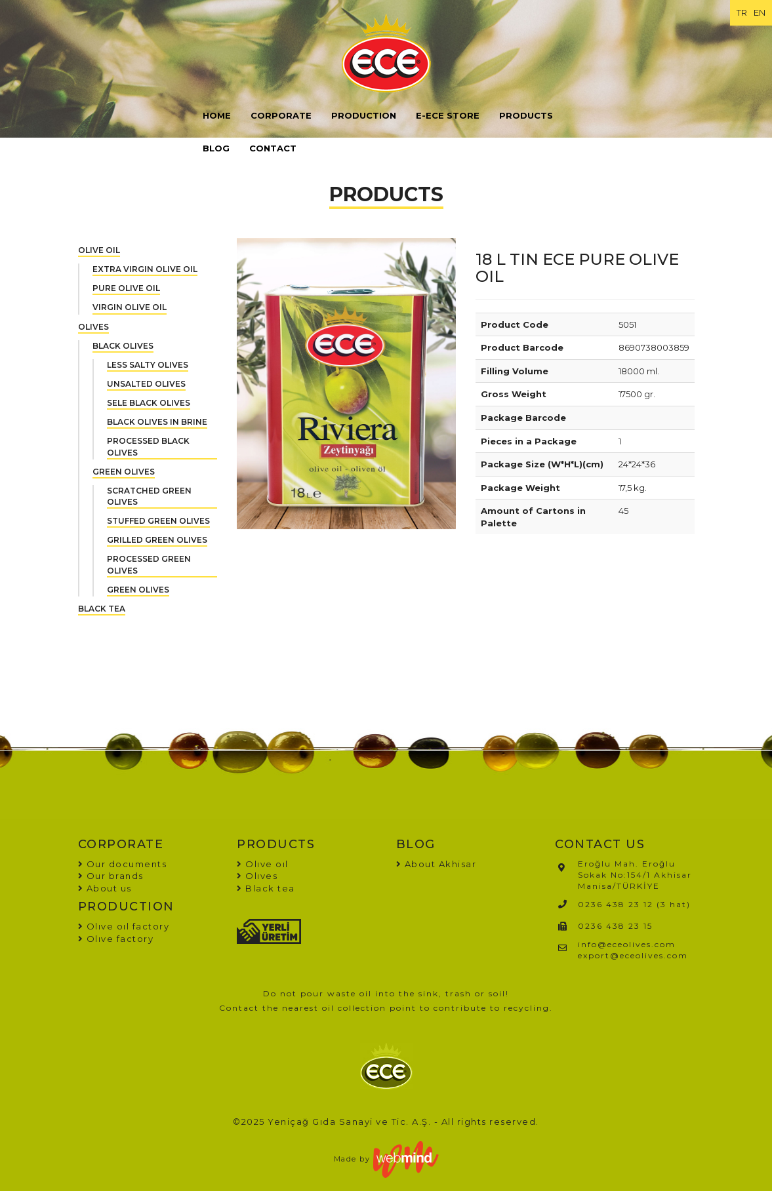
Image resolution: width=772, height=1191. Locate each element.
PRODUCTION (363, 115)
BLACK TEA (101, 609)
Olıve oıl (263, 864)
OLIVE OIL (99, 250)
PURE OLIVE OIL (126, 288)
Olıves (257, 875)
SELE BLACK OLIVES (148, 403)
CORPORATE (281, 115)
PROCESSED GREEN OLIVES (149, 564)
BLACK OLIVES (122, 346)
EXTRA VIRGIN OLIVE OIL (144, 269)
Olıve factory (116, 938)
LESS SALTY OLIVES (147, 365)
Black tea (266, 888)
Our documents (122, 864)
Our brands (111, 875)
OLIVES (93, 327)
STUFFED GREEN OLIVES (158, 521)
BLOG (216, 148)
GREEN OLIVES (123, 472)
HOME (217, 115)
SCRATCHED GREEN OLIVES (149, 496)
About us (105, 888)
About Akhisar (441, 864)
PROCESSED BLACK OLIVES (148, 446)
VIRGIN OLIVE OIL (129, 307)
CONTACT (272, 148)
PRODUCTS (526, 115)
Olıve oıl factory (124, 926)
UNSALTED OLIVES (146, 384)
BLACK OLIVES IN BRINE (157, 422)
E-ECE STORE (447, 115)
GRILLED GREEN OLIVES (157, 540)
